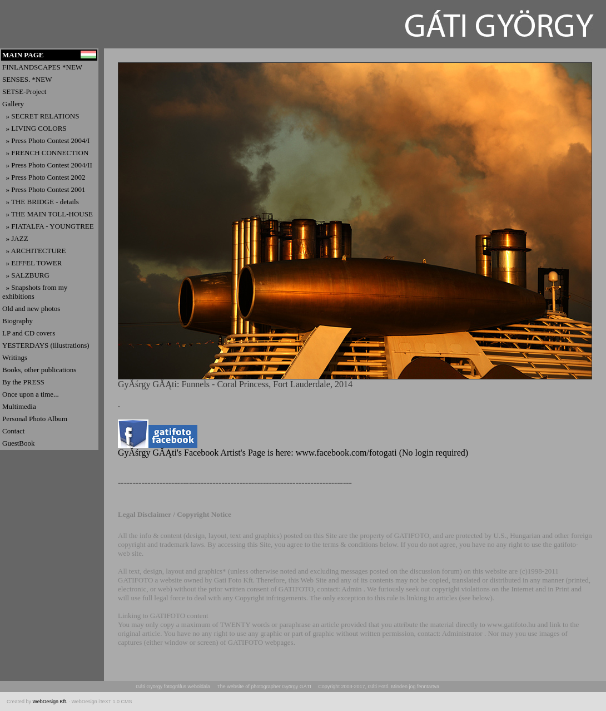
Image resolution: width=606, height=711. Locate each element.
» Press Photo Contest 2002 (44, 177)
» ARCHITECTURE (34, 250)
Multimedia (19, 406)
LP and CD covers (28, 333)
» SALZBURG (25, 275)
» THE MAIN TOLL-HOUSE (47, 214)
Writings (14, 357)
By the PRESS (23, 382)
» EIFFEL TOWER (32, 263)
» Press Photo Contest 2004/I (46, 140)
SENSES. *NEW (27, 79)
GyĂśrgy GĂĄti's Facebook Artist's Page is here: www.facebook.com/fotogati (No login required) (293, 448)
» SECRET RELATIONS (40, 116)
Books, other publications (39, 370)
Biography (17, 321)
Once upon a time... (30, 394)
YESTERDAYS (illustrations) (46, 345)
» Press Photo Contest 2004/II (47, 165)
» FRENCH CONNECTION (45, 153)
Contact (13, 431)
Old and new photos (31, 308)
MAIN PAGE (23, 55)
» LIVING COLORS (34, 128)
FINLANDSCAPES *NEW (42, 67)
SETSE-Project (24, 91)
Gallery (13, 104)
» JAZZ (15, 238)
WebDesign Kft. (51, 701)
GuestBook (18, 443)
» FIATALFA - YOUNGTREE (48, 226)
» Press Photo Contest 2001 (44, 189)
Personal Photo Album (34, 418)
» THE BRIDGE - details (40, 202)
